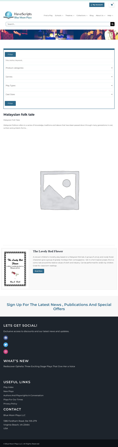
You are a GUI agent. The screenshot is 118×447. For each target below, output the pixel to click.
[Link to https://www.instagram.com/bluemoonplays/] (5, 351)
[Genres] (59, 77)
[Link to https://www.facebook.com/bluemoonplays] (5, 338)
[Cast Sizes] (59, 94)
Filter (10, 54)
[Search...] (58, 24)
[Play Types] (59, 85)
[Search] (112, 24)
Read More (38, 271)
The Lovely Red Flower (48, 251)
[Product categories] (59, 68)
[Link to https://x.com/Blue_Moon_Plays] (5, 344)
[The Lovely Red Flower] (15, 268)
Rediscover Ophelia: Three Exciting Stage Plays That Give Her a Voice (39, 366)
